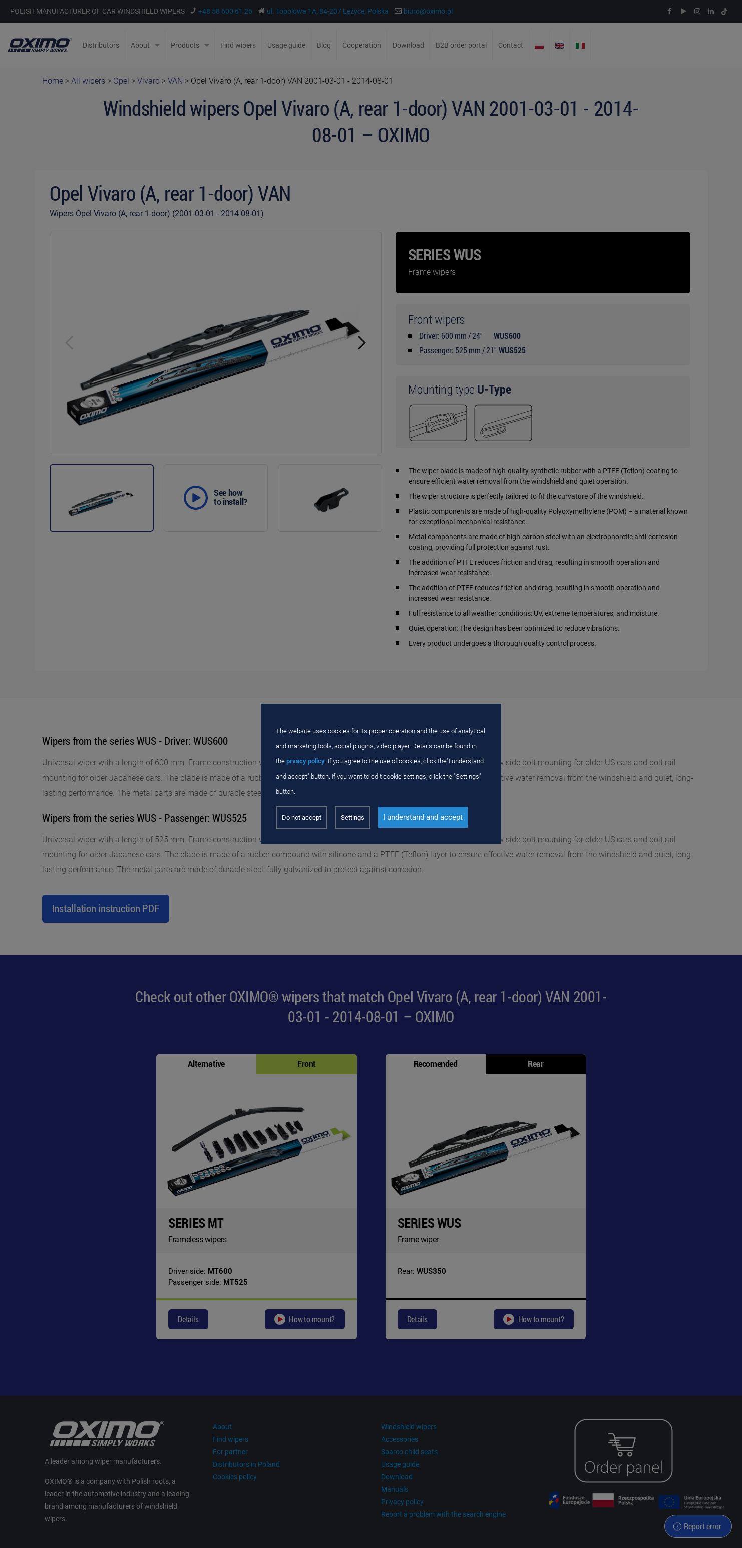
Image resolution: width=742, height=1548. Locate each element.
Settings (352, 817)
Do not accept (301, 817)
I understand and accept (423, 817)
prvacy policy (305, 761)
